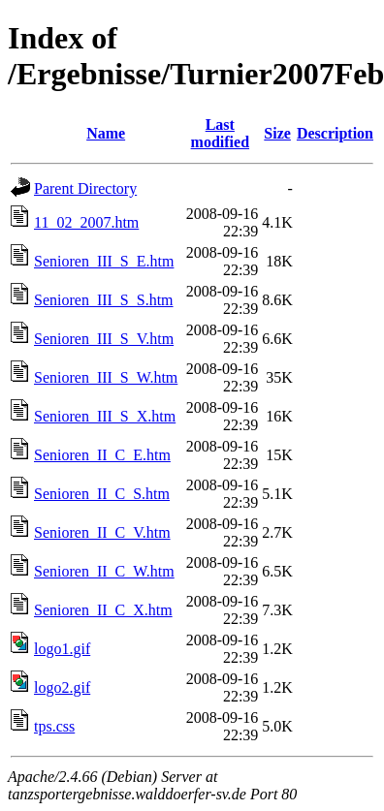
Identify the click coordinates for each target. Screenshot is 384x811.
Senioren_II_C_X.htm (103, 610)
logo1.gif (62, 648)
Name (105, 133)
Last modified (220, 133)
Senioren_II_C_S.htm (102, 493)
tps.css (54, 726)
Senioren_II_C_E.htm (102, 455)
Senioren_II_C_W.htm (104, 571)
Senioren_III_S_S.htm (104, 300)
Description (335, 133)
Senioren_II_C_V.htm (102, 532)
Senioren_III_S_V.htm (104, 338)
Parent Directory (85, 188)
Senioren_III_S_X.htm (105, 416)
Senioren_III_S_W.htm (105, 377)
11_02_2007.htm (86, 222)
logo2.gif (62, 687)
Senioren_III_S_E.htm (104, 261)
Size (277, 133)
